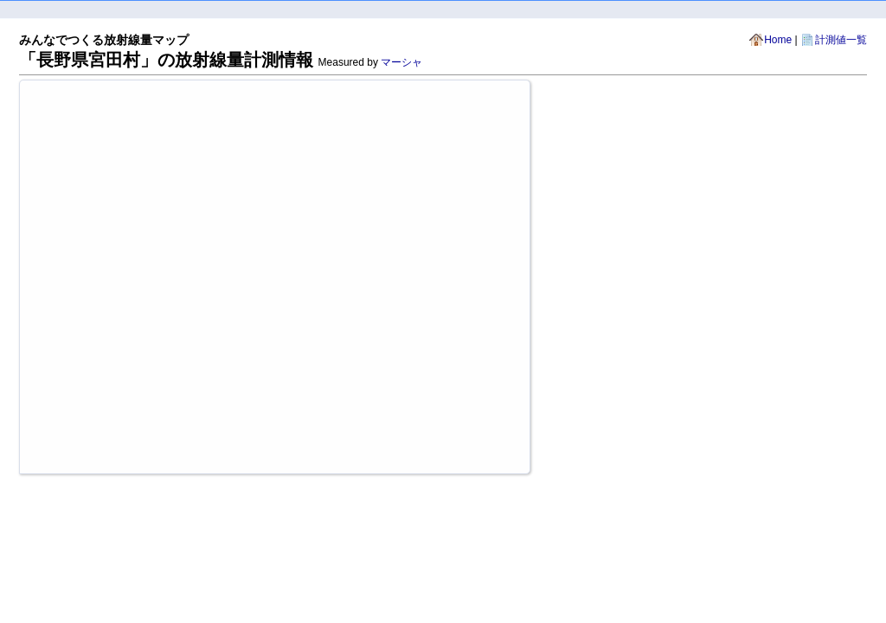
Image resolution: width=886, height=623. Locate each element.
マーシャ (401, 62)
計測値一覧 (841, 40)
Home (778, 40)
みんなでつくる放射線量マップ (104, 40)
